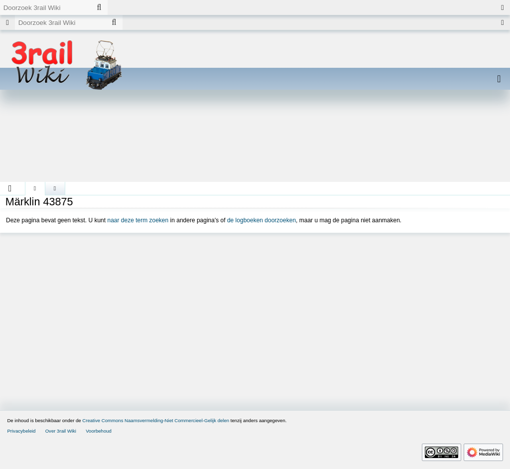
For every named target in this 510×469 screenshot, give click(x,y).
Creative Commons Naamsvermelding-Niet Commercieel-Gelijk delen (155, 420)
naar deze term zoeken (137, 220)
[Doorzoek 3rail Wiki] (45, 7)
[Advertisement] (255, 139)
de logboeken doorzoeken (261, 220)
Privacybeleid (21, 431)
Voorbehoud (99, 431)
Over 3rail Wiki (60, 431)
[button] (10, 188)
